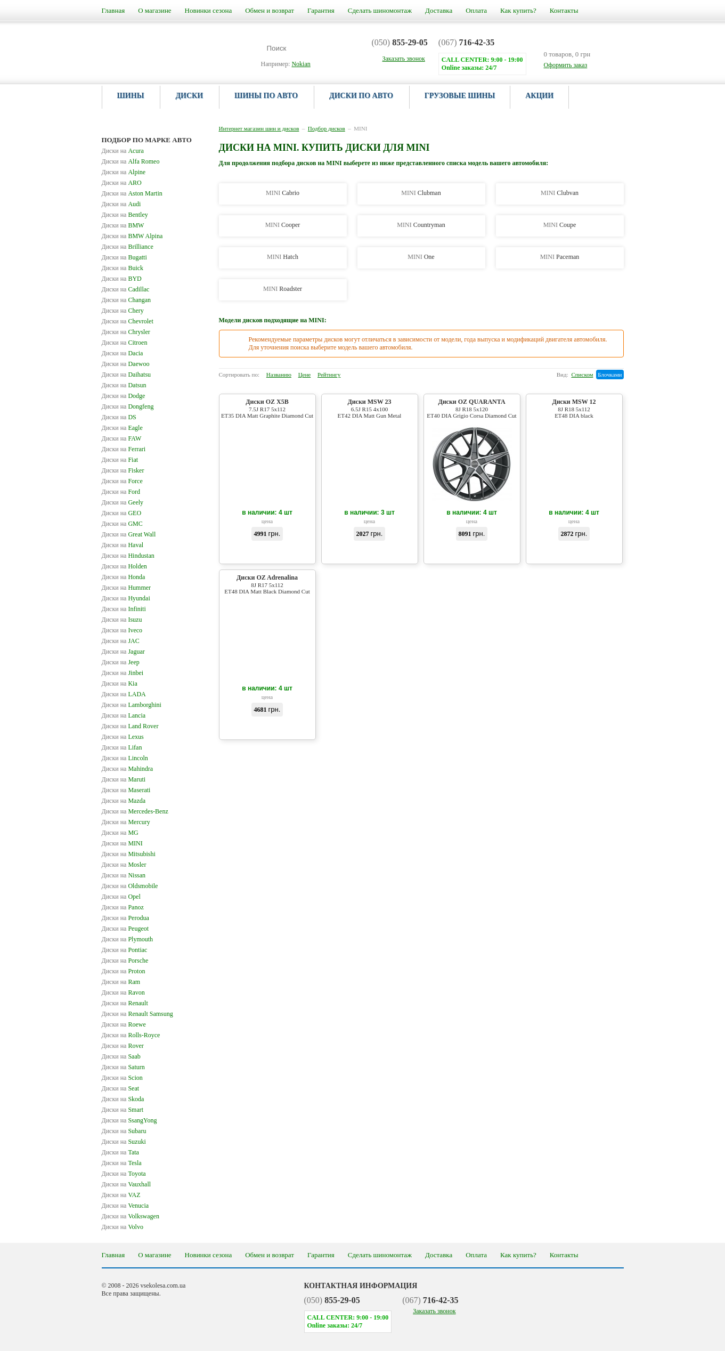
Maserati (126, 790)
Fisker (123, 470)
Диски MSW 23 (370, 408)
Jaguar (123, 651)
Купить (267, 552)
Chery (123, 310)
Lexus (123, 736)
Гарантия (321, 10)
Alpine (124, 172)
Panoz (123, 907)
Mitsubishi (129, 854)
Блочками (610, 374)
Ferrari (124, 449)
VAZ (121, 1195)
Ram (121, 982)
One (421, 257)
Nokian (300, 64)
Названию (278, 374)
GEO (122, 513)
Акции (539, 96)
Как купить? (518, 10)
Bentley (125, 214)
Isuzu (122, 619)
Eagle (122, 428)
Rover (123, 1045)
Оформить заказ (566, 65)
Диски (189, 96)
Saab (121, 1056)
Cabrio (282, 193)
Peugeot (125, 928)
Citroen (125, 342)
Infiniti (124, 609)
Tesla (122, 1163)
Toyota (124, 1173)
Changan (126, 300)
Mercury (126, 822)
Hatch (282, 257)
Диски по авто (361, 96)
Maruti (124, 779)
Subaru (124, 1131)
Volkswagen (130, 1216)
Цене (304, 374)
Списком (582, 374)
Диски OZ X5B (267, 408)
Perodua (125, 918)
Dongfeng (128, 406)
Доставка (438, 10)
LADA (124, 694)
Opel (121, 896)
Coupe (559, 225)
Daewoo (126, 364)
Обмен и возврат (269, 10)
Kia (119, 683)
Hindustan (128, 555)
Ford (121, 491)
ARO (122, 182)
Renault (125, 1003)
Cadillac (126, 289)
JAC (121, 641)
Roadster (282, 288)
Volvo (122, 1227)
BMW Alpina (132, 236)
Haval (123, 545)
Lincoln (125, 758)
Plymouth (127, 939)
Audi (121, 204)
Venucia (125, 1205)
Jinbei (123, 673)
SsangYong (129, 1120)
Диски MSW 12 (574, 408)
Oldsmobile (130, 886)
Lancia (124, 715)
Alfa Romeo (131, 161)
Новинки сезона (208, 10)
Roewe (124, 1024)
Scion (122, 1077)
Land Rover (130, 726)
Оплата (476, 10)
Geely (123, 502)
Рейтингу (328, 374)
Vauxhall (126, 1184)
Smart (123, 1109)
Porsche (125, 960)
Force (122, 481)
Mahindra (127, 768)
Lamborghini (131, 705)
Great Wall (129, 534)
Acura (123, 150)
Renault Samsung (137, 1014)
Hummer (126, 587)
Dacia (122, 353)
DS (119, 417)
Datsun (124, 385)
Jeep (121, 662)
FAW (122, 438)
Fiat (120, 459)
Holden (124, 566)
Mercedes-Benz (135, 811)
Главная (113, 10)
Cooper (282, 225)
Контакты (564, 10)
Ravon (123, 992)
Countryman (421, 225)
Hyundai (126, 598)
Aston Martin (132, 193)
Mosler (124, 864)
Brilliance (127, 246)
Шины (130, 96)
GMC (122, 523)
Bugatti (124, 257)
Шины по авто (266, 96)
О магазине (154, 10)
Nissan (124, 875)
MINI (122, 843)
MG (120, 832)
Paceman (560, 257)
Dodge (123, 396)
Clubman (421, 193)
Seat (121, 1088)
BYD (122, 278)
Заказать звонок (434, 1311)
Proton (123, 971)
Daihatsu (126, 374)
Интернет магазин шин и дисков (259, 128)
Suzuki (124, 1141)
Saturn (123, 1067)
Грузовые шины (460, 96)
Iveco (122, 630)
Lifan (122, 747)
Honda (123, 577)
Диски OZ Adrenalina (267, 584)
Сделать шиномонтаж (380, 10)
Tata (120, 1152)
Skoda (123, 1099)
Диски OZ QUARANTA (472, 408)
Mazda (124, 800)
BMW (123, 225)
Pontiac (125, 950)
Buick (123, 268)
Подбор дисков (326, 128)
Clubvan (560, 193)
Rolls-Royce (131, 1035)
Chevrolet (127, 321)
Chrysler (126, 332)
